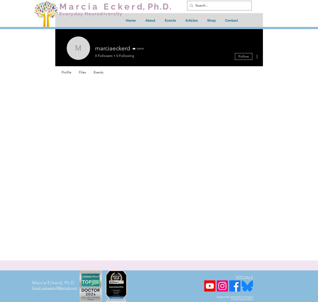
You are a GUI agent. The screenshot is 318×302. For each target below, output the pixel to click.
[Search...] (219, 5)
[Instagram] (222, 286)
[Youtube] (209, 286)
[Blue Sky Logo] (247, 286)
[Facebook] (234, 286)
